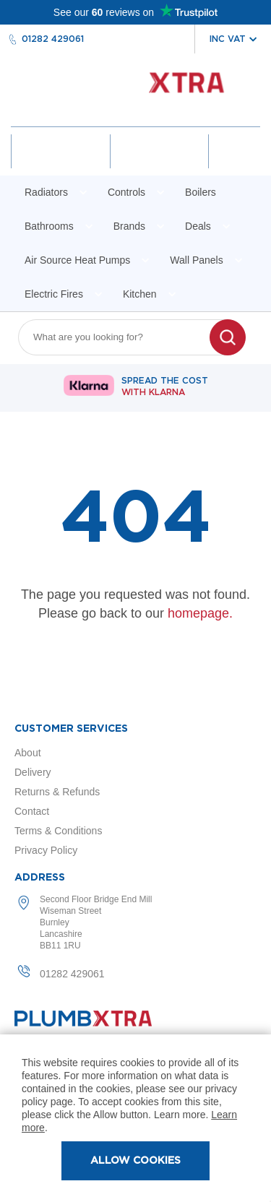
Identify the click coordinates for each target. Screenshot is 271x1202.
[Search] (228, 337)
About (27, 752)
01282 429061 (53, 39)
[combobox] (123, 337)
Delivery (32, 772)
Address (39, 878)
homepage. (200, 613)
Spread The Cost (164, 387)
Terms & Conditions (58, 830)
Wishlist (159, 164)
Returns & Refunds (57, 791)
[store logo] (135, 90)
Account (60, 164)
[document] (135, 1118)
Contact (31, 811)
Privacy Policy (45, 850)
